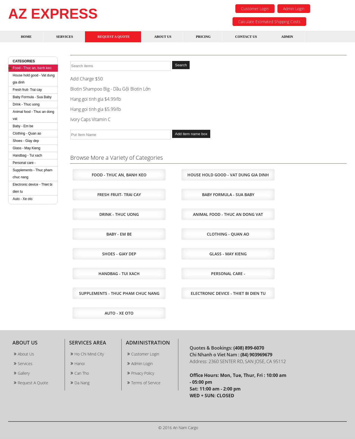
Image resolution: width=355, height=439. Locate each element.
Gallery (24, 373)
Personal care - (24, 163)
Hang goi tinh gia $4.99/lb (95, 99)
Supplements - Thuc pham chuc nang (32, 173)
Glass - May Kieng (26, 148)
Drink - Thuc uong (26, 104)
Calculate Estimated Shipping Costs (269, 21)
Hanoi (79, 363)
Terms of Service (146, 382)
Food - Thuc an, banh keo (32, 68)
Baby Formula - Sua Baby (32, 97)
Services (25, 363)
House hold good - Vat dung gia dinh (34, 78)
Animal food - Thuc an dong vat (33, 115)
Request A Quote (33, 382)
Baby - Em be (23, 126)
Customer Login (255, 8)
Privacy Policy (142, 373)
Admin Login (293, 8)
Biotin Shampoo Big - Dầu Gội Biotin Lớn (110, 89)
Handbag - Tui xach (27, 155)
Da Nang (81, 382)
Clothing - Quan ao (27, 133)
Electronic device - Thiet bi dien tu (32, 188)
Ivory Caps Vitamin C (90, 119)
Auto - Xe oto (22, 199)
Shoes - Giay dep (26, 141)
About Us (26, 354)
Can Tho (81, 373)
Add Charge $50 (86, 79)
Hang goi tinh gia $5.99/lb (95, 109)
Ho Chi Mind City (89, 354)
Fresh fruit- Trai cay (27, 90)
